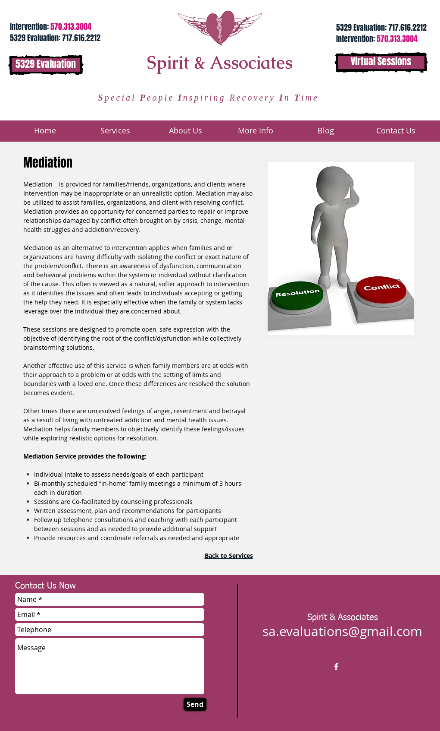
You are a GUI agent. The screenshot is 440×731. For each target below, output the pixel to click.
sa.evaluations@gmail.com (342, 631)
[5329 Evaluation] (46, 65)
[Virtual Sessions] (381, 62)
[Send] (195, 704)
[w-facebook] (336, 666)
